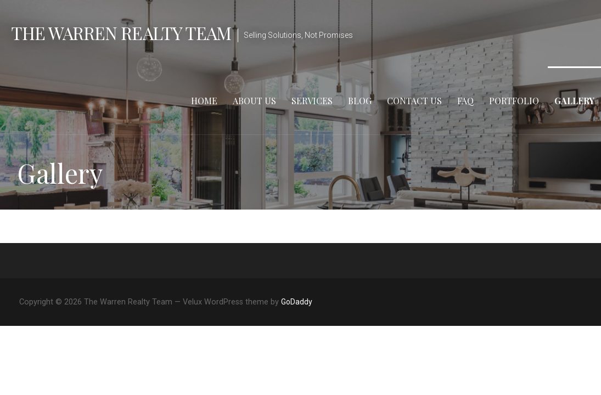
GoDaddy (296, 301)
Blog (360, 100)
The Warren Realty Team (121, 32)
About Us (254, 100)
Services (312, 100)
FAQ (465, 100)
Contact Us (414, 100)
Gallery (574, 100)
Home (204, 100)
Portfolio (514, 100)
